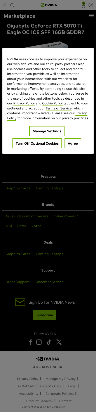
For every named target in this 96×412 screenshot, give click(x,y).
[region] (48, 101)
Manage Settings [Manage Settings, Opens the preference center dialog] (47, 131)
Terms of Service (59, 108)
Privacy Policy (24, 103)
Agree (73, 143)
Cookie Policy (52, 103)
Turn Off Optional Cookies (37, 143)
